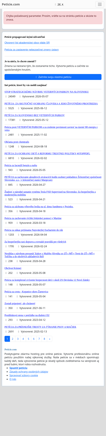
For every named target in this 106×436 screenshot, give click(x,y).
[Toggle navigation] (99, 4)
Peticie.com (11, 4)
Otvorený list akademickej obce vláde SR (27, 42)
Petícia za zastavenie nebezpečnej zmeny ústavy (32, 49)
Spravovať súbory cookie (23, 375)
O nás (12, 379)
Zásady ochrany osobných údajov (28, 371)
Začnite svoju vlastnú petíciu (53, 77)
